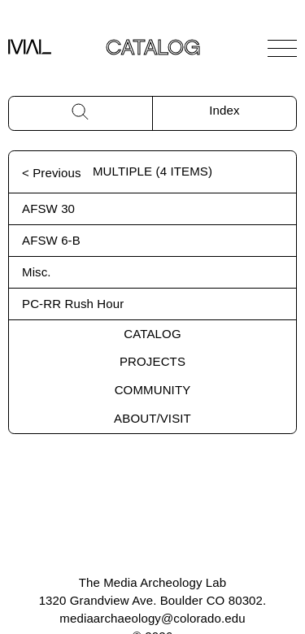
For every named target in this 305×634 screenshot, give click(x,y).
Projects (152, 361)
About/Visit (152, 418)
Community (153, 390)
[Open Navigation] (282, 48)
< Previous (51, 173)
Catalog (152, 334)
